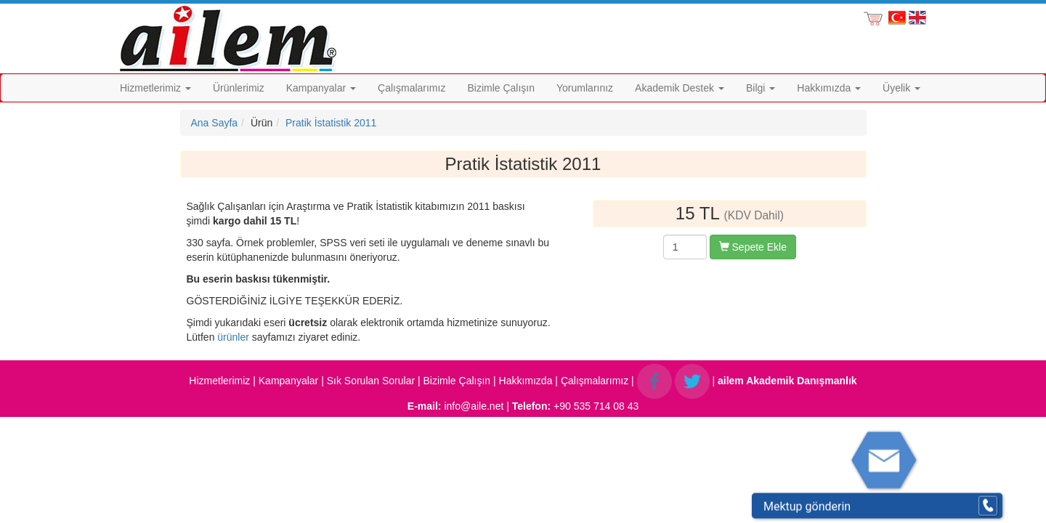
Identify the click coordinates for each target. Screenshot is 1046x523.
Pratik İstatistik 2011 (330, 123)
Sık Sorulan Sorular (371, 380)
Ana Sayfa (214, 123)
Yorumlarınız (584, 88)
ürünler (233, 337)
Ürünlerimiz (238, 88)
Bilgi (760, 88)
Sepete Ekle (753, 247)
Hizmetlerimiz (155, 88)
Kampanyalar (321, 88)
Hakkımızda (829, 88)
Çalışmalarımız (411, 88)
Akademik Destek (679, 88)
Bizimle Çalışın (501, 88)
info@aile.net (473, 406)
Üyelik (901, 88)
